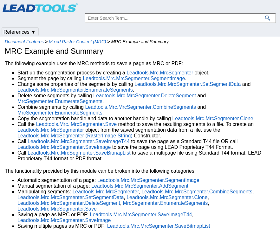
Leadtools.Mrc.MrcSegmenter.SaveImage (64, 147)
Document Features (24, 41)
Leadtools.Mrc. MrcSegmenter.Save (76, 124)
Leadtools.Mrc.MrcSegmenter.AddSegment (139, 186)
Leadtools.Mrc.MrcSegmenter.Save (57, 209)
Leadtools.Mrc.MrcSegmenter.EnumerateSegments (75, 90)
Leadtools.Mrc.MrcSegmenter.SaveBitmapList (79, 153)
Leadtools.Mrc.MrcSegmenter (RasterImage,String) (75, 135)
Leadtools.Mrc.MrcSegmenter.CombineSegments (140, 107)
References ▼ (19, 32)
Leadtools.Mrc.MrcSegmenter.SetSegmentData (187, 84)
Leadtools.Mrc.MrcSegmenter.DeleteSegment (144, 95)
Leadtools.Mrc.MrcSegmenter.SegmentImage (134, 78)
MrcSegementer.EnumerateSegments (59, 101)
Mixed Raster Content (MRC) (77, 41)
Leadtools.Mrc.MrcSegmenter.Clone (212, 118)
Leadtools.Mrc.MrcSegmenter (160, 72)
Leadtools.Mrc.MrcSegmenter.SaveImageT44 (79, 141)
